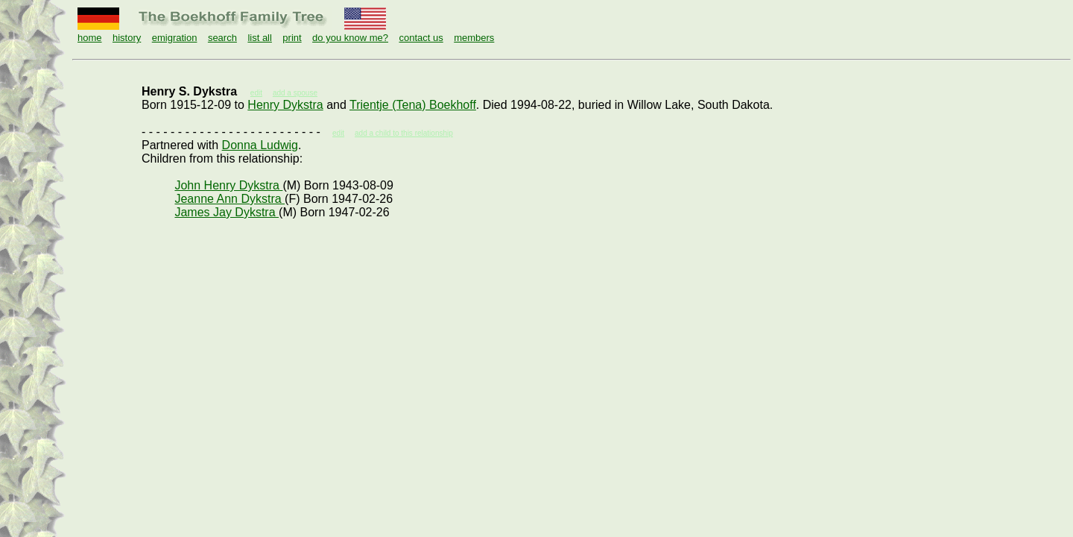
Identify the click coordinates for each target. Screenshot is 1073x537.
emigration (174, 37)
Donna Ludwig (260, 145)
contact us (421, 37)
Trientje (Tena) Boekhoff (412, 104)
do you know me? (350, 37)
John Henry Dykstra (228, 185)
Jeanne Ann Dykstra (229, 198)
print (291, 37)
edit (338, 133)
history (127, 37)
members (474, 37)
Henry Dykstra (285, 104)
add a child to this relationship (404, 133)
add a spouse (295, 93)
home (89, 37)
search (222, 37)
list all (259, 37)
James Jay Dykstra (226, 212)
